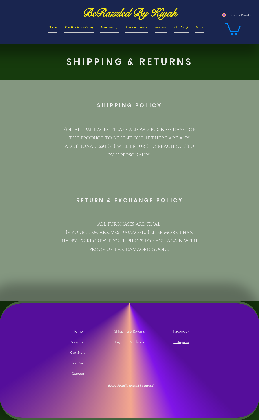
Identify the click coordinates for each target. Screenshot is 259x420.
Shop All (77, 342)
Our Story (77, 352)
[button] (233, 28)
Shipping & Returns (129, 331)
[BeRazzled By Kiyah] (129, 13)
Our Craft (77, 363)
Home (78, 331)
